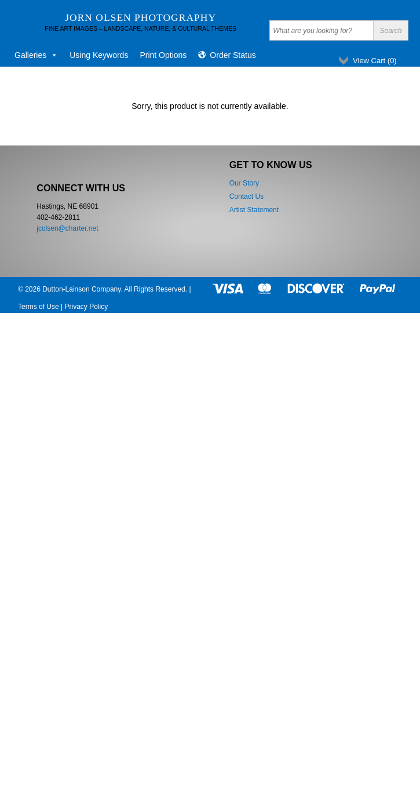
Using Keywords (99, 55)
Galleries (36, 55)
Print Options (163, 55)
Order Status (232, 55)
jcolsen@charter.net (67, 228)
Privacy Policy (86, 307)
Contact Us (246, 196)
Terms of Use (38, 307)
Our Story (244, 183)
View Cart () (375, 60)
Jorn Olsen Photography (140, 17)
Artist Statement (254, 210)
